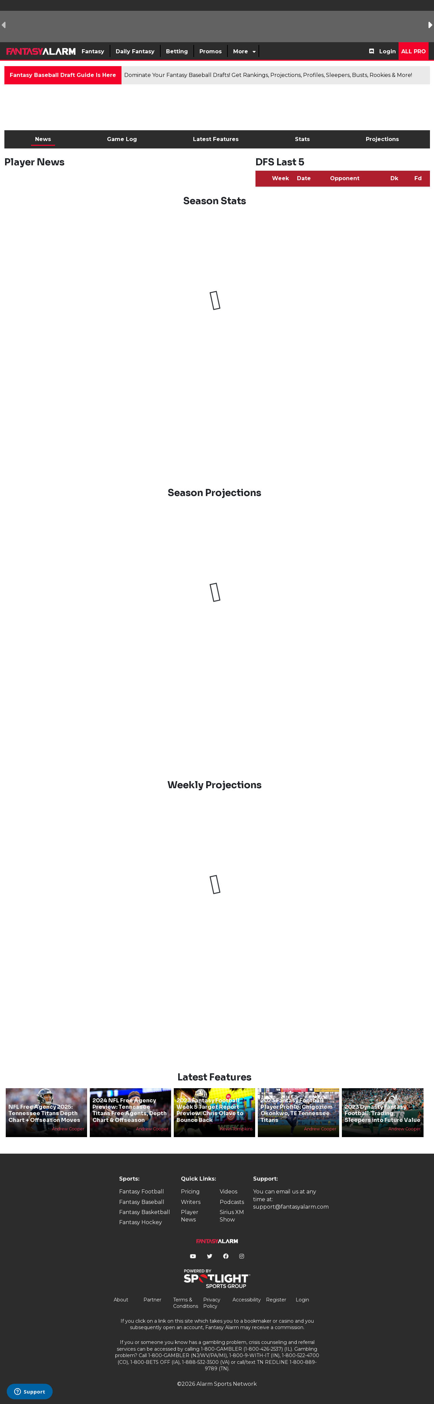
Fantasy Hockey (140, 1222)
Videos (228, 1191)
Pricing (190, 1191)
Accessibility (247, 1300)
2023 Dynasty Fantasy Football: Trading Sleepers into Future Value (383, 1113)
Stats (302, 139)
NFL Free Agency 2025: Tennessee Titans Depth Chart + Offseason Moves (44, 1113)
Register (276, 1300)
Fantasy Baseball (141, 1202)
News (43, 139)
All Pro (413, 51)
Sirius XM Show (232, 1216)
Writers (190, 1202)
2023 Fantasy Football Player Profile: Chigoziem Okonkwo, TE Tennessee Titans (297, 1110)
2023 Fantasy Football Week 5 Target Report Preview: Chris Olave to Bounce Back (210, 1110)
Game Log (122, 139)
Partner (152, 1300)
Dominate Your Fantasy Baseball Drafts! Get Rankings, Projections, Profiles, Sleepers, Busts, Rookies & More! (268, 75)
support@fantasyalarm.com (291, 1207)
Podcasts (232, 1202)
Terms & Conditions (185, 1303)
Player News (189, 1216)
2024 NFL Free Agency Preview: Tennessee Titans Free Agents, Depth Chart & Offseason (129, 1110)
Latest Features (216, 139)
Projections (382, 139)
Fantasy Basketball (144, 1212)
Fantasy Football (141, 1191)
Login (387, 51)
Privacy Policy (211, 1303)
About (121, 1300)
